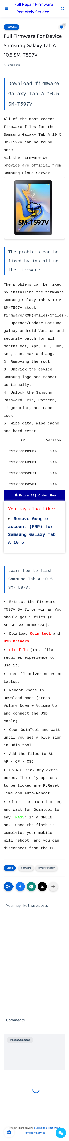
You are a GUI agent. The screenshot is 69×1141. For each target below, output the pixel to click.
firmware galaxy (46, 868)
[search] (62, 8)
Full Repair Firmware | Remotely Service (33, 8)
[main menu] (6, 8)
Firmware (11, 27)
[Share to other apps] (53, 886)
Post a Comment (20, 1040)
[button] (20, 886)
